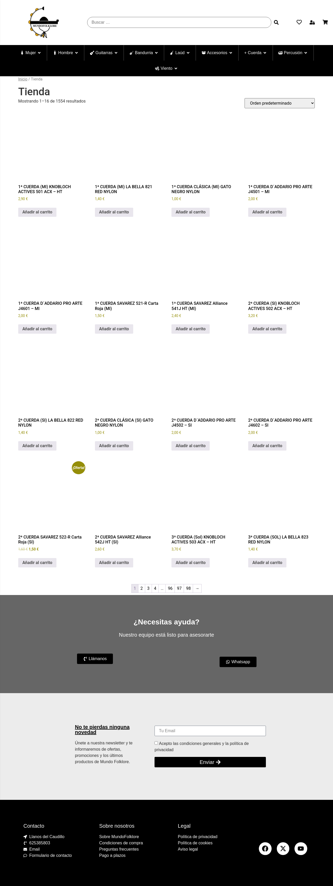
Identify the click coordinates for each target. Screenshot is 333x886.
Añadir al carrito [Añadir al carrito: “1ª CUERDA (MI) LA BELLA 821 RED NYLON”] (114, 212)
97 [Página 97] (179, 588)
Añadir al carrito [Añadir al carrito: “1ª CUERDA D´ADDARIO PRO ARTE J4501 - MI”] (267, 212)
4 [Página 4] (155, 588)
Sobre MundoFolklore (119, 836)
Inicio (22, 79)
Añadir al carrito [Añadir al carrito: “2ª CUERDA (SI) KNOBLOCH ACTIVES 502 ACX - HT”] (267, 328)
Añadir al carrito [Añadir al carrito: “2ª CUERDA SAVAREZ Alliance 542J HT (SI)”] (114, 562)
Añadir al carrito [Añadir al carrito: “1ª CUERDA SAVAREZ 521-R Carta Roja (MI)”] (114, 328)
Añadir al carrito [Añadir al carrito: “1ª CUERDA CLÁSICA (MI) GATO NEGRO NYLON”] (191, 212)
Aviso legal (188, 849)
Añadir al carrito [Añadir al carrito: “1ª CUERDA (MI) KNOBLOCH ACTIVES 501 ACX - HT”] (37, 212)
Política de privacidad (197, 836)
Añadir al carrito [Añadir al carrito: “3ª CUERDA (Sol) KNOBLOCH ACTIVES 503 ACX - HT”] (191, 562)
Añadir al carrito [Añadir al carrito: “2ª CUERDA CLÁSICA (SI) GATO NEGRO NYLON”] (114, 445)
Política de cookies (195, 843)
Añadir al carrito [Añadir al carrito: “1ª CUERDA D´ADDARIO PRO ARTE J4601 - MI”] (37, 328)
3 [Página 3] (148, 588)
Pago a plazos (112, 855)
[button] (312, 22)
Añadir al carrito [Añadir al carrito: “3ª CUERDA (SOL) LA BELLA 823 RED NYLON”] (267, 562)
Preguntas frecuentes (119, 849)
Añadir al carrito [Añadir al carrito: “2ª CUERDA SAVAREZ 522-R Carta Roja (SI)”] (37, 562)
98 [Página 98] (188, 588)
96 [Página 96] (170, 588)
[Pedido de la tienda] (280, 103)
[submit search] (276, 22)
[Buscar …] (179, 22)
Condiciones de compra (121, 843)
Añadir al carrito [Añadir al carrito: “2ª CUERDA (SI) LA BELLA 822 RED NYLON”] (37, 445)
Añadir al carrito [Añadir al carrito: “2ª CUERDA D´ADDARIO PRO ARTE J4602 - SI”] (267, 445)
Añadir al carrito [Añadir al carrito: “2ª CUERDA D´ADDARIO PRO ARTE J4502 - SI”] (191, 445)
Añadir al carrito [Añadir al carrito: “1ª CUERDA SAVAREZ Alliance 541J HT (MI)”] (191, 328)
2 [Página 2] (141, 588)
